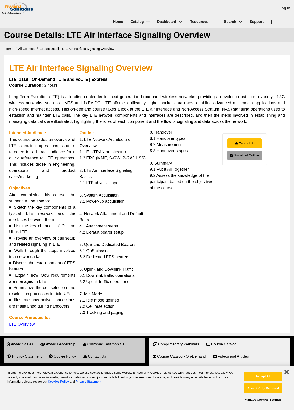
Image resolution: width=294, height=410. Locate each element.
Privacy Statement (88, 381)
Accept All (263, 376)
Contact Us (245, 143)
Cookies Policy (58, 381)
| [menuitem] (216, 21)
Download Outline (244, 155)
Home (9, 49)
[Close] (287, 372)
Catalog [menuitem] (137, 22)
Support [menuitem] (257, 22)
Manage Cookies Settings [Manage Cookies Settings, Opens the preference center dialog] (263, 399)
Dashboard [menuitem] (166, 22)
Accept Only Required (263, 388)
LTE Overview (22, 324)
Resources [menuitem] (198, 22)
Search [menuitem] (235, 22)
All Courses (26, 49)
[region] (147, 388)
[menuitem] (20, 344)
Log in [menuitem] (284, 8)
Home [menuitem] (118, 22)
